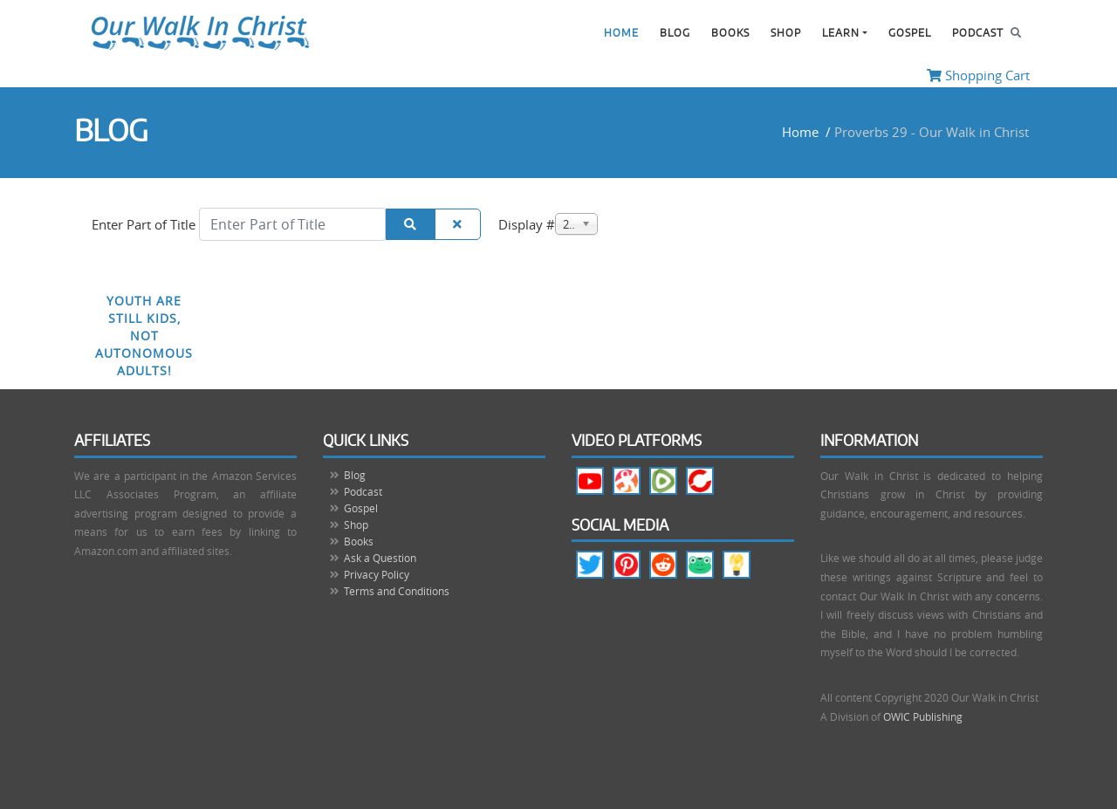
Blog (675, 33)
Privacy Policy (376, 574)
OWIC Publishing (923, 716)
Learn (841, 33)
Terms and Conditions (396, 591)
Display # (526, 224)
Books (730, 33)
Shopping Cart (978, 75)
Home (621, 33)
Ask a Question (380, 558)
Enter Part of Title (145, 224)
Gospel (909, 33)
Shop (786, 33)
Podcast (978, 33)
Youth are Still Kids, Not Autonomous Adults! (144, 335)
